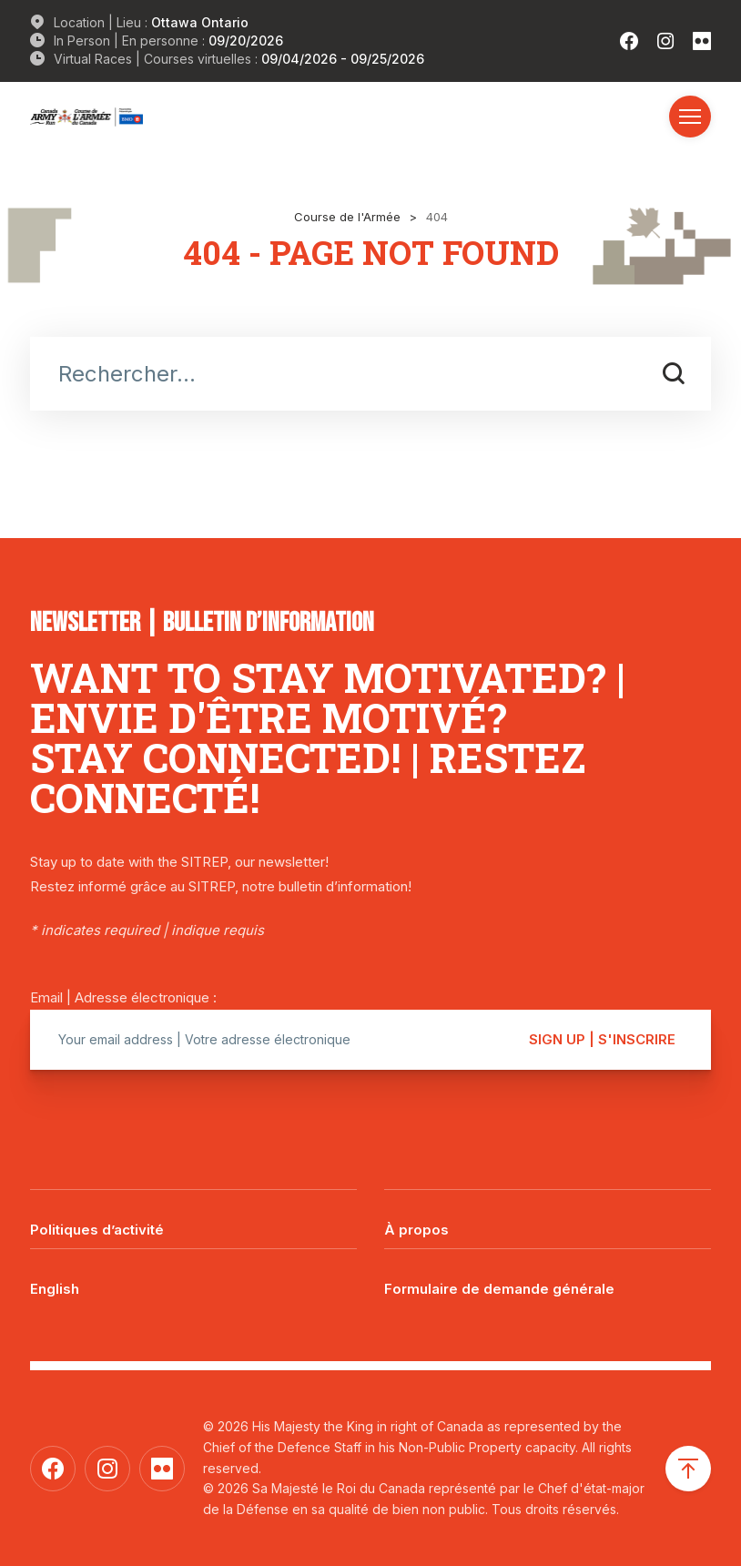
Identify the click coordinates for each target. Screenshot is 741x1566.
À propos (416, 1229)
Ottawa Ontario (200, 22)
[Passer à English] (193, 1275)
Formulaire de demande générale (499, 1288)
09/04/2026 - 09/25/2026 (342, 58)
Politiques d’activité (97, 1229)
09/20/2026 (245, 40)
